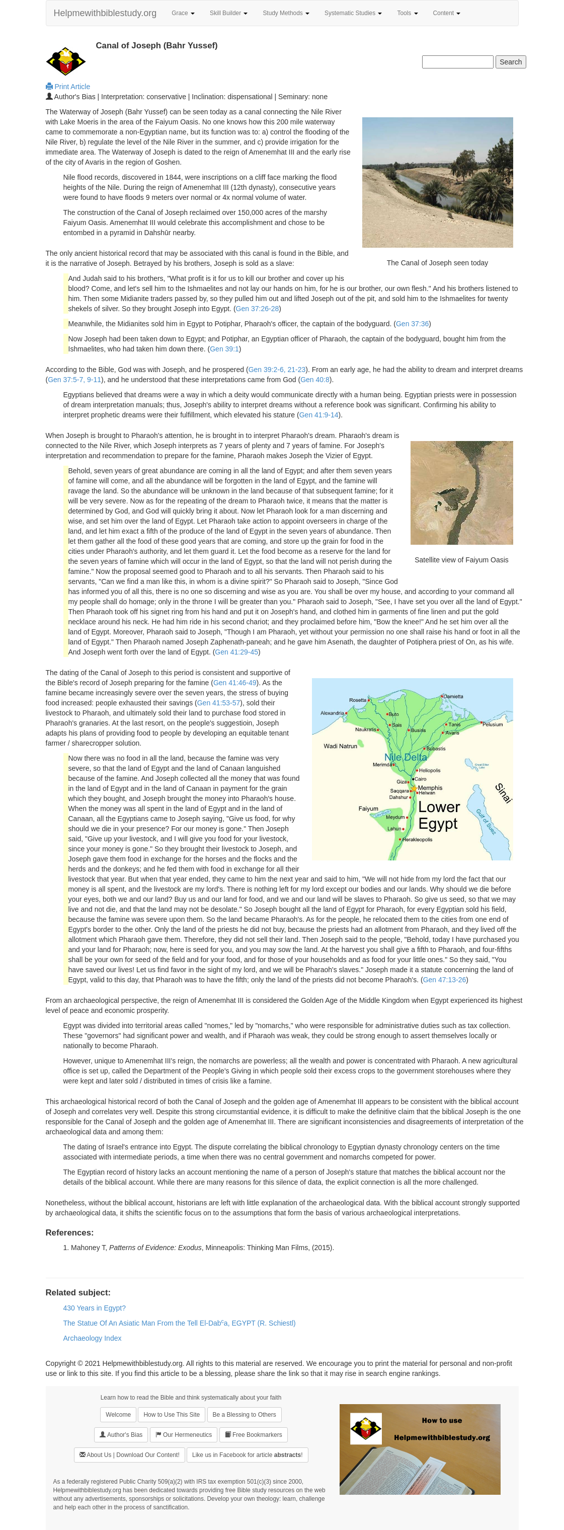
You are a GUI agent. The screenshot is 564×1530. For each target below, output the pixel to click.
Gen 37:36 (412, 324)
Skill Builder (229, 13)
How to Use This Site (171, 1414)
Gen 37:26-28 (257, 309)
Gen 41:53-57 (218, 703)
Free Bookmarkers (253, 1434)
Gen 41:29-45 (236, 652)
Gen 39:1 (224, 349)
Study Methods (286, 13)
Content (447, 13)
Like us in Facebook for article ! (247, 1455)
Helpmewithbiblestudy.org (105, 13)
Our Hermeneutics (183, 1434)
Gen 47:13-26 (444, 980)
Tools (407, 13)
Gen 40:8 (315, 380)
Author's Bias (121, 1434)
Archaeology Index (92, 1338)
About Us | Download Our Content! (129, 1455)
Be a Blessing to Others (244, 1414)
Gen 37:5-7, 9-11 (74, 380)
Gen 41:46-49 (235, 683)
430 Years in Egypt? (94, 1308)
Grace (183, 13)
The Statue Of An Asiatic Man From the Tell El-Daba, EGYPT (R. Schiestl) (179, 1323)
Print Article (68, 87)
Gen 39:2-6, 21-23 (277, 370)
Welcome (118, 1414)
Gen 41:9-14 (319, 415)
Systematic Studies (353, 13)
